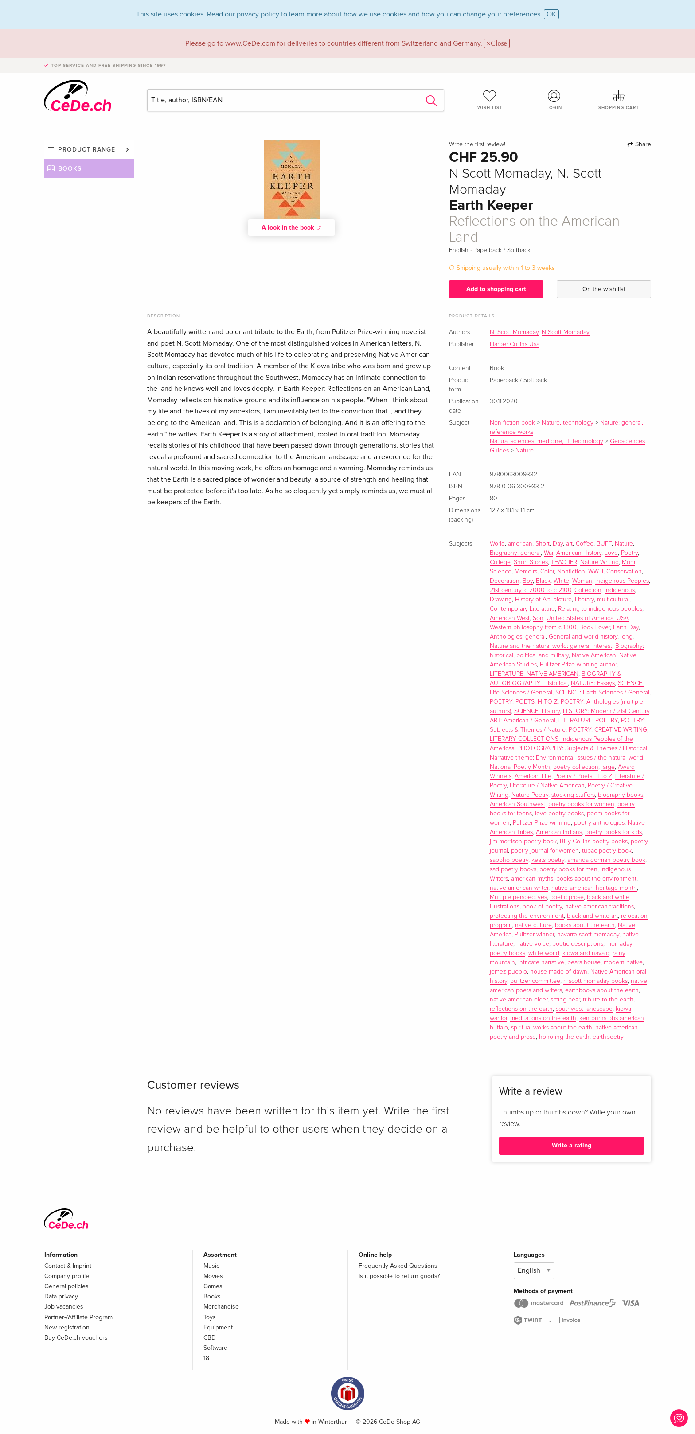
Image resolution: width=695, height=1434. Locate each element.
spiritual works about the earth (551, 1028)
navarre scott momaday (588, 934)
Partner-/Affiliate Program (78, 1317)
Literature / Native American (547, 786)
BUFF (604, 544)
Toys (209, 1317)
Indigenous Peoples (622, 581)
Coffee (584, 544)
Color (547, 572)
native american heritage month (594, 888)
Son (538, 618)
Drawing (501, 599)
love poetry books (559, 814)
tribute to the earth (608, 1000)
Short (542, 544)
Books (70, 168)
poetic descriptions (577, 944)
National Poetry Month (520, 767)
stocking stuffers (573, 795)
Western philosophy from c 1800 (533, 627)
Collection (587, 590)
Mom (628, 562)
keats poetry (547, 860)
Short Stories (531, 562)
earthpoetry (608, 1037)
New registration (67, 1327)
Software (215, 1348)
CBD (209, 1337)
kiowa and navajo (585, 953)
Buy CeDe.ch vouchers (76, 1337)
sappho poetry (509, 860)
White (561, 581)
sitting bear (565, 1000)
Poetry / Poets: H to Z (583, 776)
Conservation (624, 572)
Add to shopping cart (496, 289)
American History (578, 553)
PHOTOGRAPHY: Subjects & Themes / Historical (582, 748)
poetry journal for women (545, 851)
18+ (207, 1358)
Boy (528, 581)
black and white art (592, 916)
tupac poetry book (607, 851)
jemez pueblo (508, 972)
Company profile (66, 1276)
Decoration (504, 581)
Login (554, 99)
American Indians (559, 832)
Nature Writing (599, 562)
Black (543, 581)
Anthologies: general (518, 637)
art (569, 544)
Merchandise (221, 1306)
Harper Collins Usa (514, 344)
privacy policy (258, 14)
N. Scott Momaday (514, 332)
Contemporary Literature (522, 609)
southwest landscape (584, 1009)
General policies (66, 1286)
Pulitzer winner (534, 934)
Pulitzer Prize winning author (578, 665)
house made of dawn (558, 972)
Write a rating (571, 1145)
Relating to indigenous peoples (600, 609)
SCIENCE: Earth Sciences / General (602, 693)
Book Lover (594, 627)
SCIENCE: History (537, 711)
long (627, 637)
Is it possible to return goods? (399, 1276)
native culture (533, 925)
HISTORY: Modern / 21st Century (606, 711)
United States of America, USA (588, 618)
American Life (533, 776)
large (608, 767)
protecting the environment (527, 916)
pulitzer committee (535, 981)
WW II (595, 572)
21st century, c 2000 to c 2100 (530, 590)
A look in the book (292, 227)
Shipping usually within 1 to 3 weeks (506, 268)
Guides (499, 451)
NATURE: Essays (593, 683)
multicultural (613, 599)
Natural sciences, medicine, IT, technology (546, 441)
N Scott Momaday (566, 332)
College (500, 562)
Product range (86, 149)
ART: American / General (522, 720)
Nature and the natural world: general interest (551, 646)
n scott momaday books (595, 981)
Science (500, 572)
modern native (623, 962)
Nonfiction (571, 572)
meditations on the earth (543, 1018)
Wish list (489, 99)
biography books (620, 795)
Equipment (218, 1327)
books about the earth (585, 925)
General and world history (583, 637)
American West (510, 618)
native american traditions (599, 907)
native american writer (519, 888)
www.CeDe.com (250, 43)
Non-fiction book (512, 423)
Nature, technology (567, 423)
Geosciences (627, 441)
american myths (532, 879)
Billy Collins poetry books (594, 841)
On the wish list (603, 289)
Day (558, 544)
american (520, 544)
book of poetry (542, 907)
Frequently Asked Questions (398, 1266)
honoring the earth (564, 1037)
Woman (582, 581)
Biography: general (515, 553)
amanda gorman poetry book (606, 860)
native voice (532, 944)
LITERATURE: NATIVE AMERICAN (534, 674)
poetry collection (575, 767)
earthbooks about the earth (602, 990)
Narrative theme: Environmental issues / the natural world (566, 758)
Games (213, 1286)
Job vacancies (63, 1306)
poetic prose (567, 897)
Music (211, 1266)
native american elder (518, 1000)
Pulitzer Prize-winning (542, 823)
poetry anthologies (599, 823)
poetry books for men (568, 869)
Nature (524, 451)
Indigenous (620, 590)
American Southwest (517, 804)
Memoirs (526, 572)
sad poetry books (513, 869)
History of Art (532, 599)
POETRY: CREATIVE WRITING (608, 730)
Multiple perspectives (518, 897)
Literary (584, 599)
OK (551, 14)
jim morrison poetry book (523, 841)
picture (562, 599)
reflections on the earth (521, 1009)
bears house (584, 962)
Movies (213, 1276)
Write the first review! (477, 144)
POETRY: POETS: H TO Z (524, 702)
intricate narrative (541, 962)
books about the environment (596, 879)
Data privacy (61, 1296)
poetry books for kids (613, 832)
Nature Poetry (529, 795)
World (497, 544)
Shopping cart (618, 99)
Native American (594, 655)
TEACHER (564, 562)
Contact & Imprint (67, 1266)
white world (543, 953)
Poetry (629, 553)
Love (611, 553)
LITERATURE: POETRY (588, 720)
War (548, 553)
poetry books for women (581, 804)
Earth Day (626, 627)
